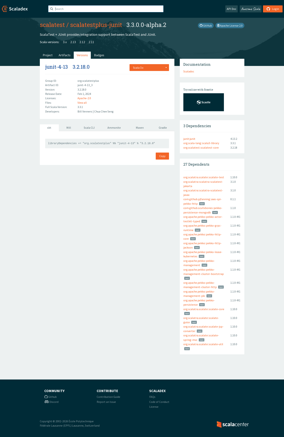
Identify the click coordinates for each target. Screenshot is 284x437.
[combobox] (149, 67)
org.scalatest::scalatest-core (201, 147)
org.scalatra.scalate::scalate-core (203, 309)
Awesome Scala (250, 8)
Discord (51, 402)
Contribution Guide (108, 397)
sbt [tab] (49, 127)
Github (50, 397)
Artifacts (65, 55)
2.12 (82, 42)
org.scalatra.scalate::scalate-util (203, 344)
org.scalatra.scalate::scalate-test (203, 177)
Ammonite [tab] (114, 127)
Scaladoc (188, 71)
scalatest (52, 25)
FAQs (152, 397)
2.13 (73, 42)
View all (82, 102)
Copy (162, 156)
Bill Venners (85, 111)
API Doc (231, 9)
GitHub (206, 25)
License (153, 406)
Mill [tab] (68, 127)
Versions (82, 55)
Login (273, 9)
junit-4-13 (56, 66)
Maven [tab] (140, 127)
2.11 (91, 42)
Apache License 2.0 (230, 25)
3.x (65, 42)
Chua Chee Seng (104, 111)
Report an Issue (106, 402)
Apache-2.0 (84, 98)
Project (48, 55)
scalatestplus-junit (96, 25)
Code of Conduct (159, 402)
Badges (99, 55)
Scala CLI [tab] (89, 127)
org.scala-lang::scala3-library (201, 143)
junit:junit (189, 139)
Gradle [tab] (163, 127)
